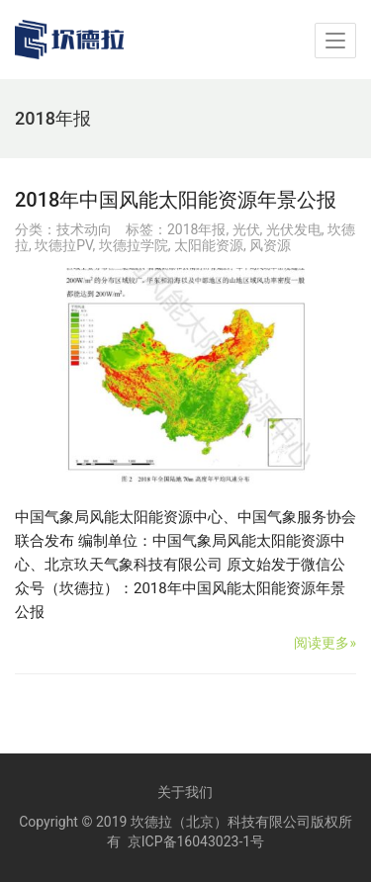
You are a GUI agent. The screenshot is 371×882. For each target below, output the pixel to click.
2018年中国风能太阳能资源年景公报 (175, 200)
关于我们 (185, 792)
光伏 (246, 229)
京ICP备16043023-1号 (196, 841)
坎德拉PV (63, 245)
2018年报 (196, 229)
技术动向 (84, 229)
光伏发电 (294, 229)
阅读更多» (325, 643)
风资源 (270, 245)
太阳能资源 (208, 245)
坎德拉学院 (133, 245)
